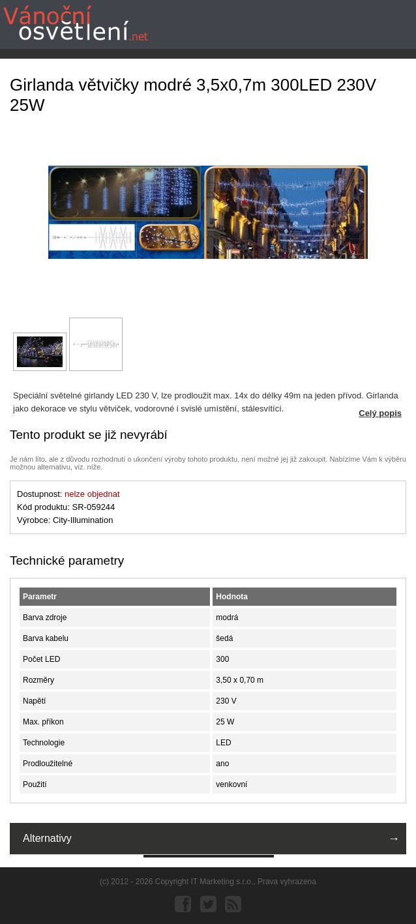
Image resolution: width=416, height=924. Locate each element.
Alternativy (47, 838)
